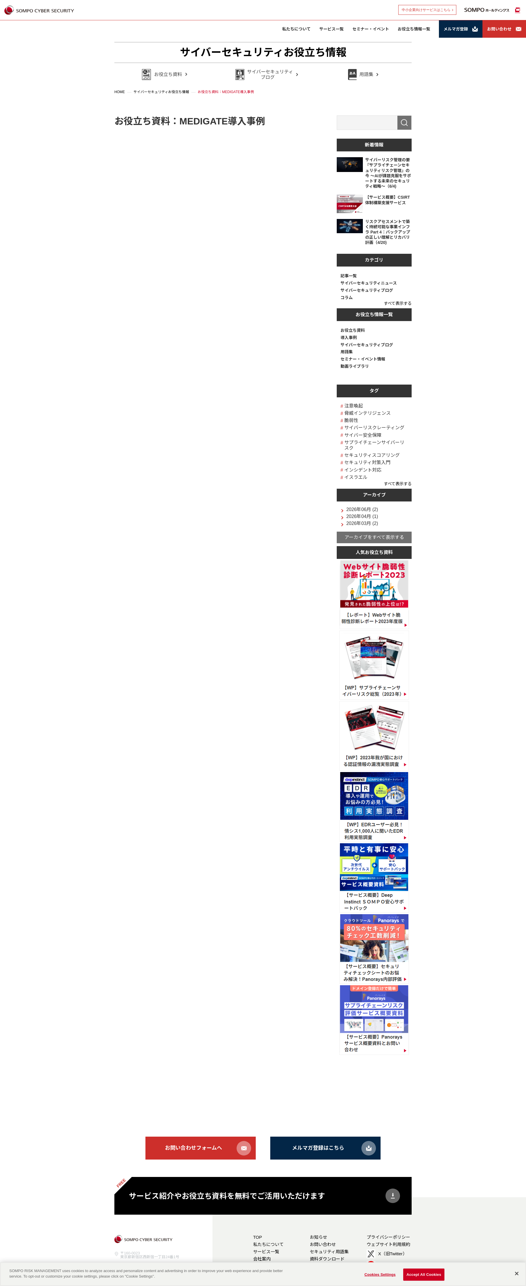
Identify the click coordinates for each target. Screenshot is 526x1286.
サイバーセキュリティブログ (367, 290)
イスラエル (356, 477)
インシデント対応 (362, 470)
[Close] (516, 1273)
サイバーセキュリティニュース (369, 283)
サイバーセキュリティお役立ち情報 (263, 52)
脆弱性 (351, 420)
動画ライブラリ (355, 366)
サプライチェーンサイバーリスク (374, 445)
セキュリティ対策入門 (367, 462)
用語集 (347, 351)
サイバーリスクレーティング (374, 427)
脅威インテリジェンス (367, 413)
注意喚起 (353, 405)
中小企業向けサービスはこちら (426, 10)
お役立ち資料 (353, 330)
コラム (347, 297)
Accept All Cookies (423, 1274)
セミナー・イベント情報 (363, 359)
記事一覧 (349, 275)
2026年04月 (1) (362, 516)
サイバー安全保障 (362, 435)
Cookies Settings (380, 1274)
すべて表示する (398, 303)
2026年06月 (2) (362, 509)
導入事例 (349, 337)
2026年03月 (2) (362, 523)
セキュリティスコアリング (372, 455)
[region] (263, 1274)
